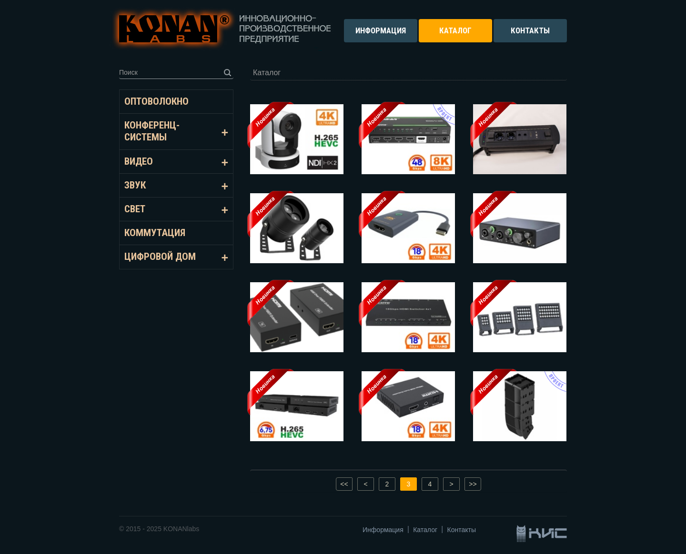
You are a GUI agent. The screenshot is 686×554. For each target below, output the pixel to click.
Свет (134, 209)
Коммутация (154, 232)
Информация (383, 530)
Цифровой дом (160, 256)
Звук (135, 185)
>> (472, 484)
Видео (138, 161)
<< (344, 484)
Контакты (461, 530)
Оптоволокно (156, 101)
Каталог (425, 530)
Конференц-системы (152, 131)
